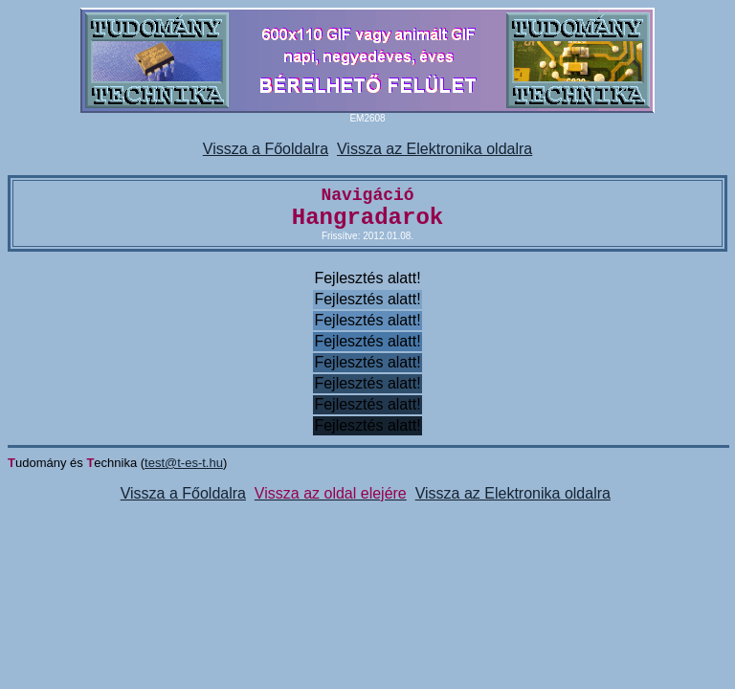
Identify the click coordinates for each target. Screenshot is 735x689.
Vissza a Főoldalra (265, 149)
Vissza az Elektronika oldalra (434, 149)
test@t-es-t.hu (184, 463)
